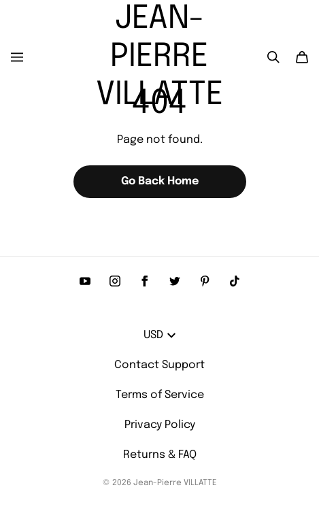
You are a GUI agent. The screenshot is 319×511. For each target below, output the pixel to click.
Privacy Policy (159, 425)
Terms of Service (160, 395)
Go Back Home (160, 181)
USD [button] (159, 335)
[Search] (273, 57)
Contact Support (159, 365)
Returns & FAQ (160, 455)
